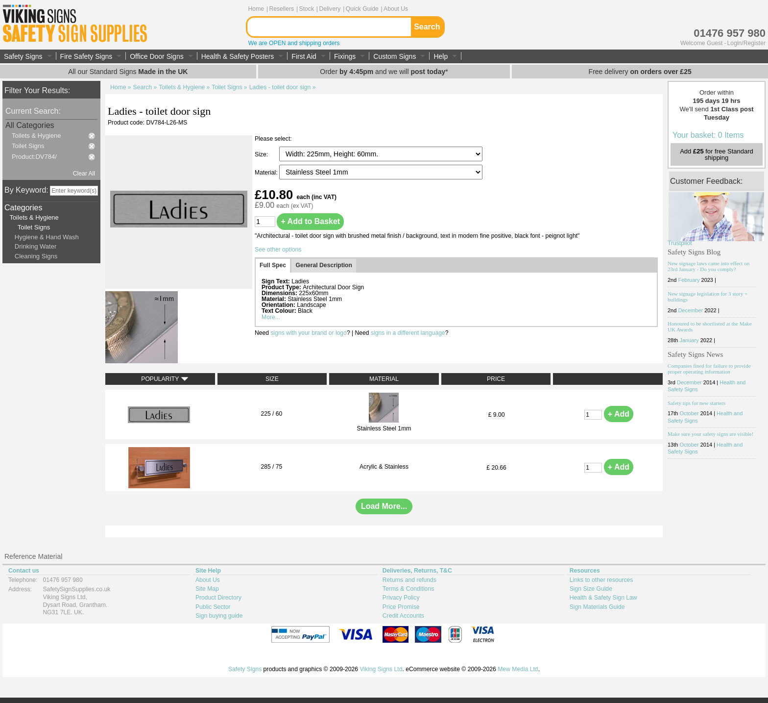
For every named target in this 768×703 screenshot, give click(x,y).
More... (271, 317)
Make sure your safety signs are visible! (710, 390)
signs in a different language (408, 332)
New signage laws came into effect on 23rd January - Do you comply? (708, 222)
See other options (278, 249)
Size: (262, 154)
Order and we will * (384, 71)
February (688, 236)
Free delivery (640, 71)
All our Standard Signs (128, 71)
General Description (323, 265)
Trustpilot (680, 198)
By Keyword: (26, 190)
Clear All (84, 173)
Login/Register (746, 43)
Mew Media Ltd (518, 669)
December (690, 266)
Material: (267, 172)
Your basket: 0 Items (708, 90)
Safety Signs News (695, 310)
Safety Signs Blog (694, 208)
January (688, 296)
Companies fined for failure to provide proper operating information (709, 324)
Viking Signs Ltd (381, 669)
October (688, 369)
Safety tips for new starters (696, 358)
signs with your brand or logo (308, 332)
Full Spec (273, 265)
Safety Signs (245, 669)
